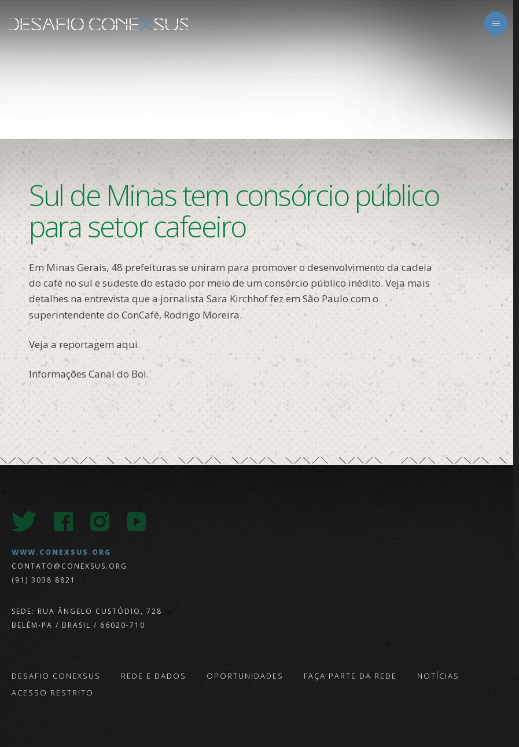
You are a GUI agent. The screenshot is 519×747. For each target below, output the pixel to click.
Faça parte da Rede (350, 676)
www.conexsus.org (61, 552)
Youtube (136, 521)
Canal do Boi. (119, 373)
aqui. (128, 344)
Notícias (438, 676)
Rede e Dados (153, 676)
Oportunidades (245, 676)
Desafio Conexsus (98, 24)
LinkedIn (172, 521)
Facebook (63, 521)
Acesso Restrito (53, 692)
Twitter (24, 521)
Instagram (99, 521)
